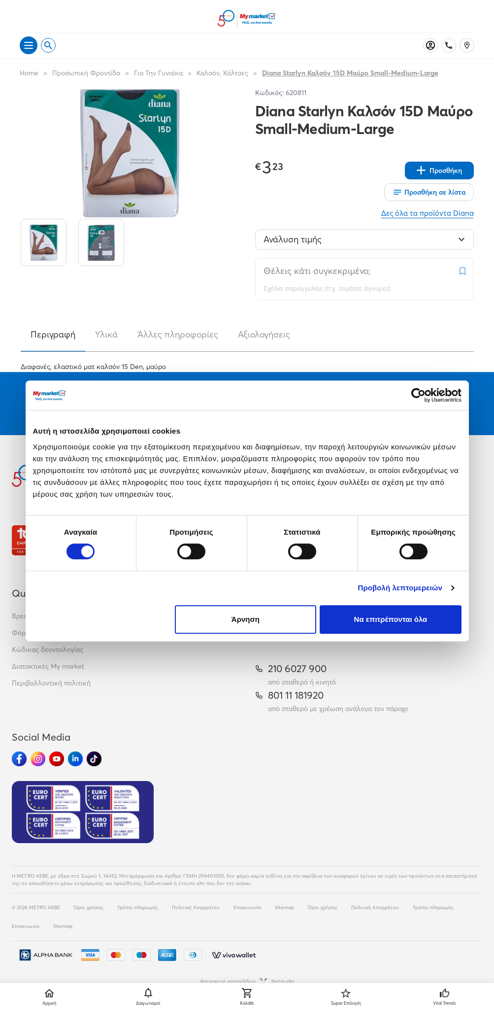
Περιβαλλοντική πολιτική (51, 683)
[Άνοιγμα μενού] (28, 45)
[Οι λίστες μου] (429, 192)
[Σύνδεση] (430, 45)
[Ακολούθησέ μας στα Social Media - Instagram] (38, 758)
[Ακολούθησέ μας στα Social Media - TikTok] (94, 758)
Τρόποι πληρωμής (137, 907)
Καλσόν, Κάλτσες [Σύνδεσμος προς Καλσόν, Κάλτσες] (222, 72)
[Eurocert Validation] (83, 812)
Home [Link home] (29, 72)
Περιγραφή (53, 334)
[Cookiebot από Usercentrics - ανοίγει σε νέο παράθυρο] (418, 395)
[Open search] (48, 45)
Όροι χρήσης (88, 907)
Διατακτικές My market (48, 666)
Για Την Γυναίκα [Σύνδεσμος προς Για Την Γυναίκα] (158, 72)
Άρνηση (245, 619)
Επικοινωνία (247, 907)
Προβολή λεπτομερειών (400, 587)
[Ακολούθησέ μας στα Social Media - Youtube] (56, 758)
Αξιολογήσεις (264, 334)
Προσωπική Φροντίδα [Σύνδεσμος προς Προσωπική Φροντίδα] (86, 72)
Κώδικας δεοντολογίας (47, 649)
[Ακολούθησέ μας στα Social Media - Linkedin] (75, 758)
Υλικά (106, 334)
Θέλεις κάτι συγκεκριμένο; (316, 270)
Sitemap (284, 907)
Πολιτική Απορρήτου (196, 907)
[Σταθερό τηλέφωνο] (448, 45)
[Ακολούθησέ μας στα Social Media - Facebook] (19, 758)
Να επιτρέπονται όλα (391, 619)
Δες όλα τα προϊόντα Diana (427, 213)
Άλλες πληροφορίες (177, 334)
